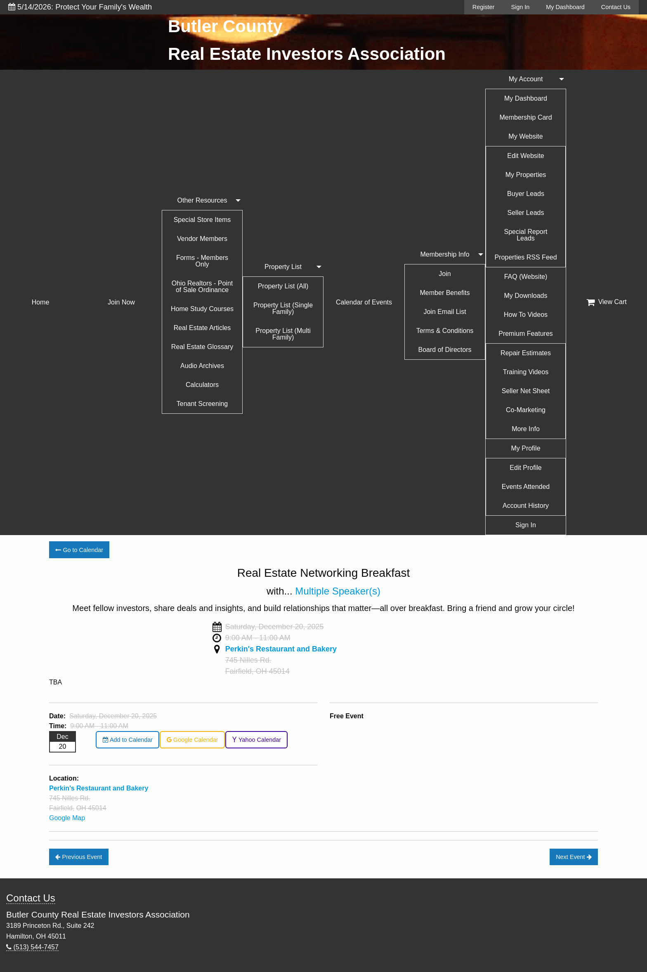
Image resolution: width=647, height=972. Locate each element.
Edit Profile (525, 467)
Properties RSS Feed (525, 257)
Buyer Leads (525, 193)
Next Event (573, 857)
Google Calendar (192, 739)
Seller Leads (526, 212)
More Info (526, 428)
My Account (526, 79)
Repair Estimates (526, 352)
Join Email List (444, 311)
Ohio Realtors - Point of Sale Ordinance (202, 286)
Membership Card (525, 117)
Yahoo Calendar (256, 739)
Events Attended (526, 486)
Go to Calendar (79, 550)
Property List (283, 266)
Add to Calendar (128, 739)
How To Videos (526, 314)
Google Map (67, 817)
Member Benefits (445, 292)
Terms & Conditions (445, 330)
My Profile (525, 448)
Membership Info (444, 254)
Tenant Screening (202, 403)
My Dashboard (565, 7)
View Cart (606, 302)
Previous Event (78, 857)
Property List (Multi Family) (282, 334)
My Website (525, 136)
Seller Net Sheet (526, 390)
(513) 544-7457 (32, 947)
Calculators (202, 384)
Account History (526, 505)
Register (483, 7)
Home (41, 302)
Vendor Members (202, 238)
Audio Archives (202, 365)
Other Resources (202, 200)
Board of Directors (445, 349)
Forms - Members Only (202, 261)
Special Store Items (202, 219)
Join (445, 273)
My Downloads (526, 295)
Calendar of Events (364, 302)
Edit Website (525, 155)
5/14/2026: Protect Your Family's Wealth (80, 6)
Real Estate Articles (202, 327)
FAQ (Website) (526, 276)
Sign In (520, 7)
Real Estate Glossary (202, 346)
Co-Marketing (525, 409)
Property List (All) (283, 286)
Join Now (121, 302)
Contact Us (615, 7)
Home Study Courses (202, 308)
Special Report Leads (526, 235)
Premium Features (525, 333)
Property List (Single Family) (283, 308)
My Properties (525, 174)
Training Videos (525, 371)
